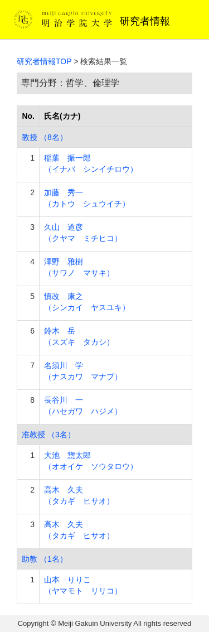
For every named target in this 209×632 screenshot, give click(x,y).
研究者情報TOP (44, 61)
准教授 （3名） (48, 434)
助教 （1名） (44, 558)
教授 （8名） (44, 137)
